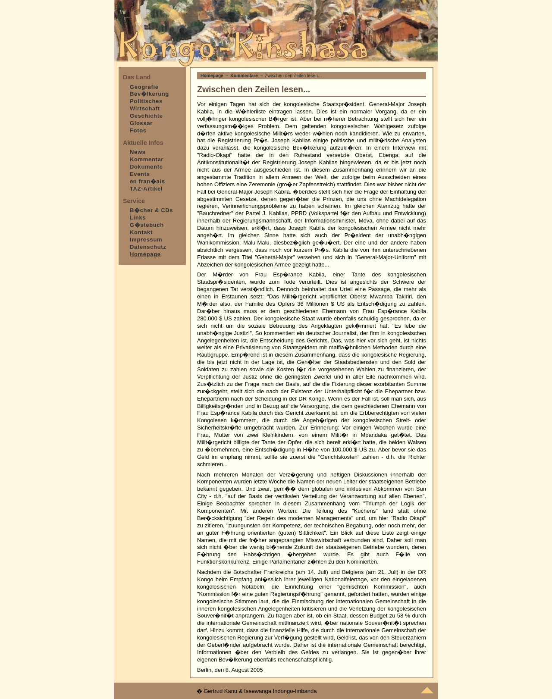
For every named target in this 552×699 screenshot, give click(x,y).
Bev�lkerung (149, 94)
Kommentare (244, 75)
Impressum (146, 239)
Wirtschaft (145, 108)
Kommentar (146, 159)
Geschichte (146, 116)
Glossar (141, 123)
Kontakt (141, 232)
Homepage (212, 75)
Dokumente (146, 166)
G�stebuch (147, 225)
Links (138, 217)
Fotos (138, 130)
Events (140, 174)
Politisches (146, 101)
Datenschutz (148, 247)
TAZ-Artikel (146, 188)
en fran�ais (147, 181)
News (138, 152)
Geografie (144, 87)
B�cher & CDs (151, 210)
